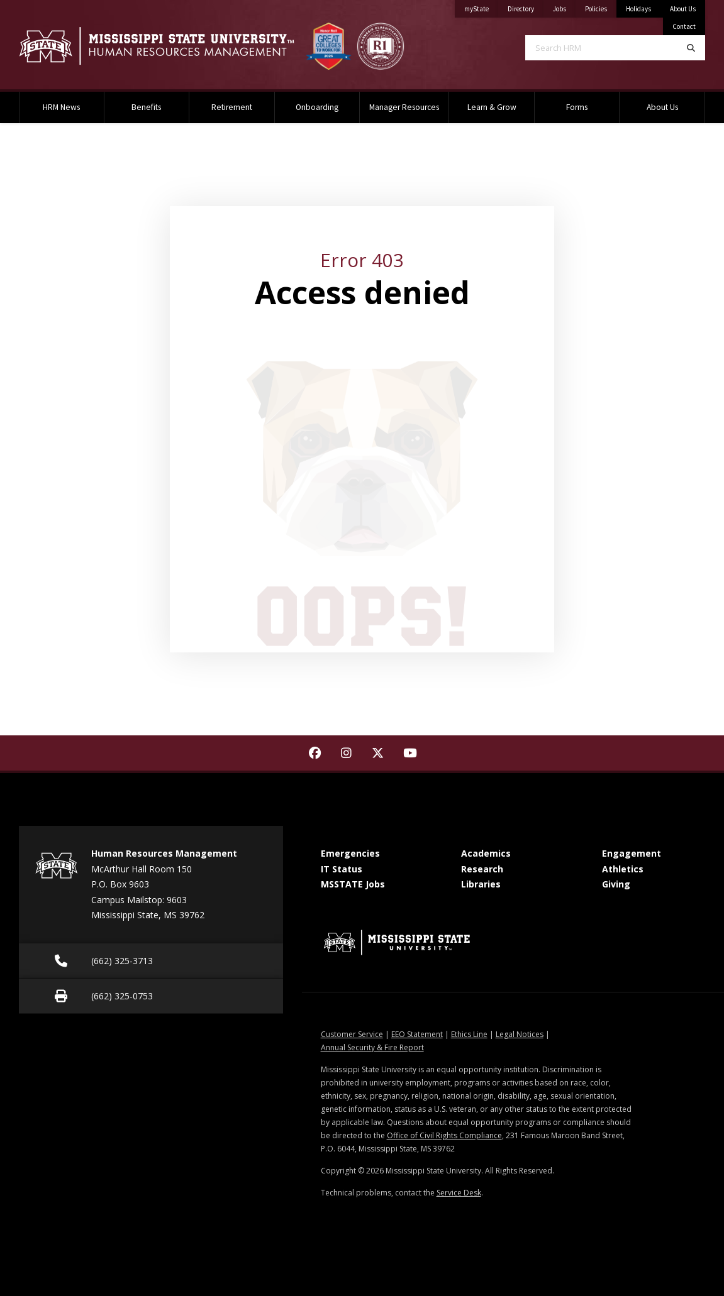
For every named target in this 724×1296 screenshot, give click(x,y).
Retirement (231, 107)
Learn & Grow (491, 107)
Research (482, 869)
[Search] (691, 47)
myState (481, 6)
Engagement (631, 853)
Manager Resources (404, 107)
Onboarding (317, 107)
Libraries (481, 884)
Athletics (622, 869)
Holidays (638, 8)
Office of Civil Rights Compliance (444, 1135)
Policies (600, 6)
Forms (577, 107)
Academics (486, 853)
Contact (684, 26)
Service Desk (459, 1192)
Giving (616, 884)
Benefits (146, 107)
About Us (683, 8)
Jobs (564, 6)
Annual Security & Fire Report (372, 1047)
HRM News (61, 107)
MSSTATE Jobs (353, 884)
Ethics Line (469, 1034)
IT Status (341, 869)
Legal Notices (519, 1034)
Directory (525, 6)
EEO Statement (417, 1034)
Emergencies (350, 853)
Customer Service (352, 1034)
